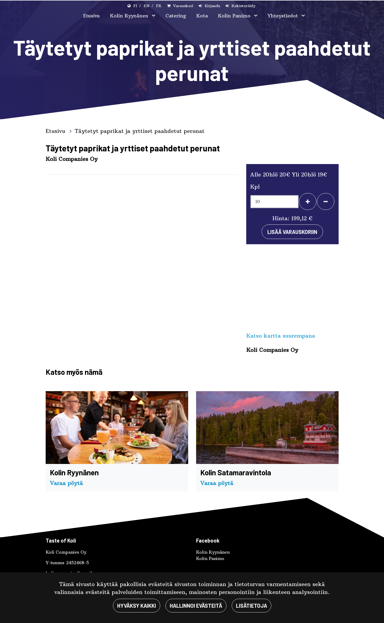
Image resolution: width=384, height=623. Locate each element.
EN (146, 5)
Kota (202, 16)
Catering (175, 16)
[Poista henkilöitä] (325, 201)
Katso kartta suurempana (280, 335)
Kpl (255, 186)
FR (159, 5)
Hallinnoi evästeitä (196, 605)
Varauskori (183, 5)
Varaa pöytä (66, 483)
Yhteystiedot (284, 16)
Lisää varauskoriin (292, 232)
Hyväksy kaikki (136, 605)
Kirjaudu (212, 5)
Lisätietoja (251, 605)
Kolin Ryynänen (130, 16)
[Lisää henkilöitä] (307, 201)
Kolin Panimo (235, 16)
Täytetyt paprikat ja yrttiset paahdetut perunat (140, 131)
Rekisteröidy (243, 5)
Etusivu (91, 16)
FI (135, 5)
